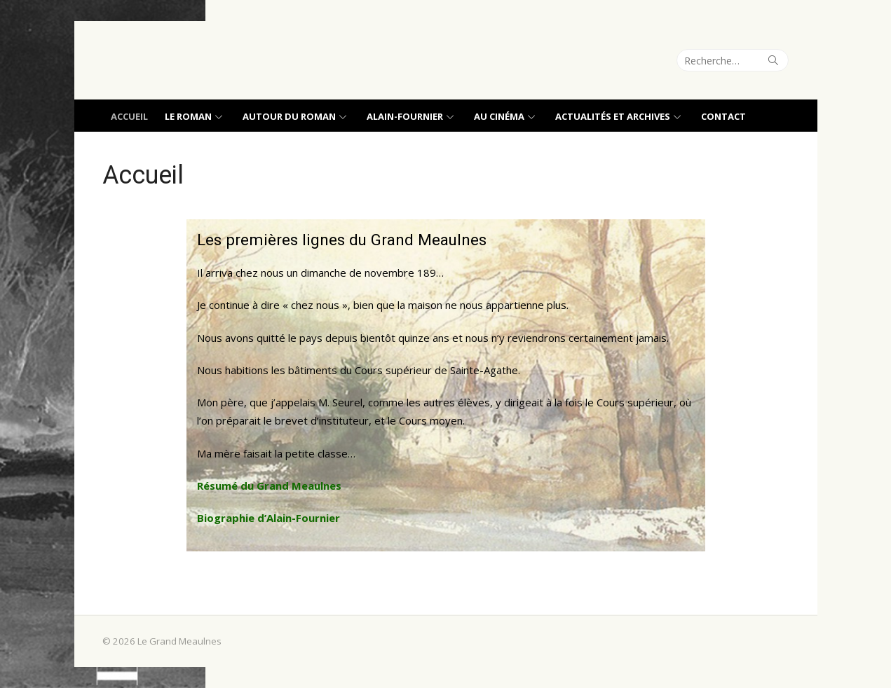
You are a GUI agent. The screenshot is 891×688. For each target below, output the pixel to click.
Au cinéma (499, 116)
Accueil (129, 116)
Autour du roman (289, 116)
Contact (723, 116)
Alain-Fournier (405, 116)
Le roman (188, 116)
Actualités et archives (612, 116)
